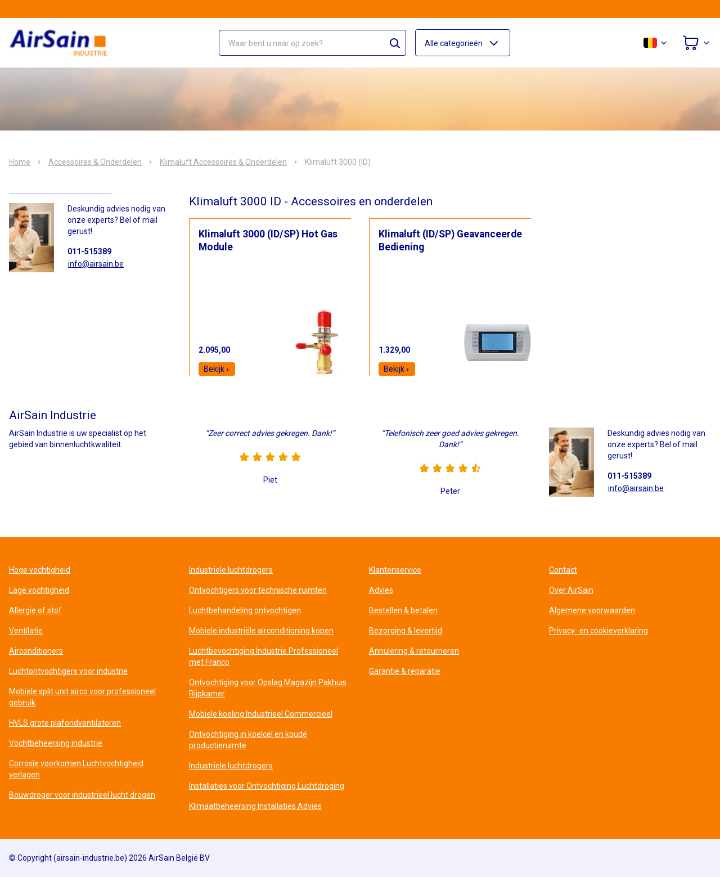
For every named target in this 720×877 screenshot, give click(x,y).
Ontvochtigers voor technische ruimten (258, 590)
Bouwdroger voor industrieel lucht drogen (82, 794)
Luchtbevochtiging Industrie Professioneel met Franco (263, 656)
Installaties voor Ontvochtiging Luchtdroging (266, 785)
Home (19, 162)
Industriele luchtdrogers (231, 569)
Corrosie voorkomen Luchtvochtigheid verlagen (76, 769)
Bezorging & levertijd (405, 630)
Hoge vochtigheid (39, 569)
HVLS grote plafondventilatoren (65, 722)
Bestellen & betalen (403, 610)
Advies (381, 590)
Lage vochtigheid (39, 590)
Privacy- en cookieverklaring (598, 630)
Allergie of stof (35, 610)
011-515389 (89, 251)
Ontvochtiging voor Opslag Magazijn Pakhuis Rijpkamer (267, 688)
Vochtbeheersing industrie (55, 743)
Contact (563, 569)
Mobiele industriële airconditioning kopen (261, 630)
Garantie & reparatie (404, 671)
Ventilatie (26, 630)
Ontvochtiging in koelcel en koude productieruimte (248, 740)
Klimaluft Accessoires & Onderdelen (223, 162)
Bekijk (217, 369)
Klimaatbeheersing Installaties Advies (255, 806)
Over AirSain (571, 590)
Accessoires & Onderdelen (95, 162)
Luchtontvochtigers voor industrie (68, 671)
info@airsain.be (96, 263)
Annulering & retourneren (414, 650)
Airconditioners (36, 650)
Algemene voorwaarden (592, 610)
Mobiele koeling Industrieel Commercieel (260, 713)
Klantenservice (395, 569)
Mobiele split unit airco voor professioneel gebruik (82, 697)
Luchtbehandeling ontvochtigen (245, 610)
